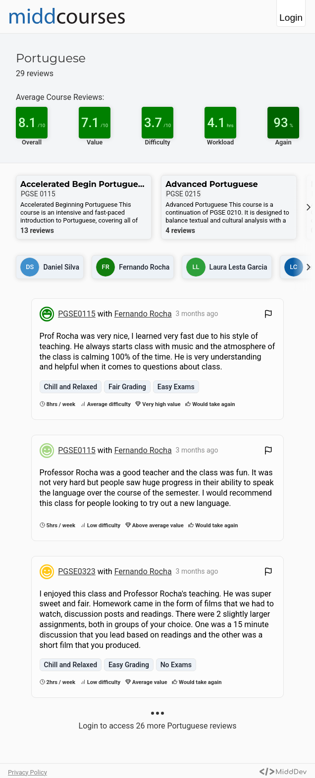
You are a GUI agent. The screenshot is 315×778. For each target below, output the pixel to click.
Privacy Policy (27, 772)
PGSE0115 (77, 314)
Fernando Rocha (143, 314)
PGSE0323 (77, 571)
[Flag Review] (268, 315)
